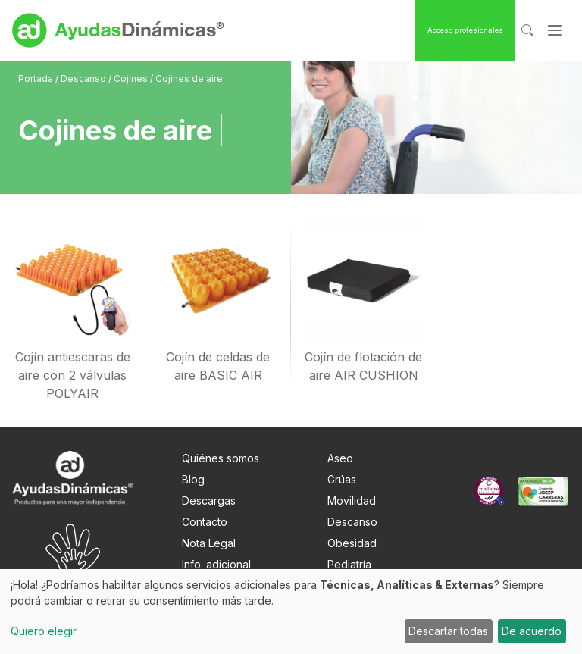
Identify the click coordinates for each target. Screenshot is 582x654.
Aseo (340, 458)
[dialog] (291, 611)
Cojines (132, 78)
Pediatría (349, 564)
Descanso (84, 78)
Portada (36, 78)
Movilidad (351, 500)
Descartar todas (448, 630)
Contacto (204, 521)
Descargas (209, 500)
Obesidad (352, 543)
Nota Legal (209, 543)
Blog (193, 479)
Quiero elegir (44, 630)
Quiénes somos (220, 458)
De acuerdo (532, 630)
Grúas (341, 479)
